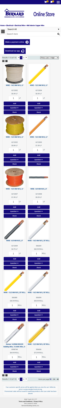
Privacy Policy (38, 401)
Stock (14, 112)
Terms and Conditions (26, 401)
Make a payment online (14, 42)
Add (14, 103)
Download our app (12, 51)
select (58, 29)
